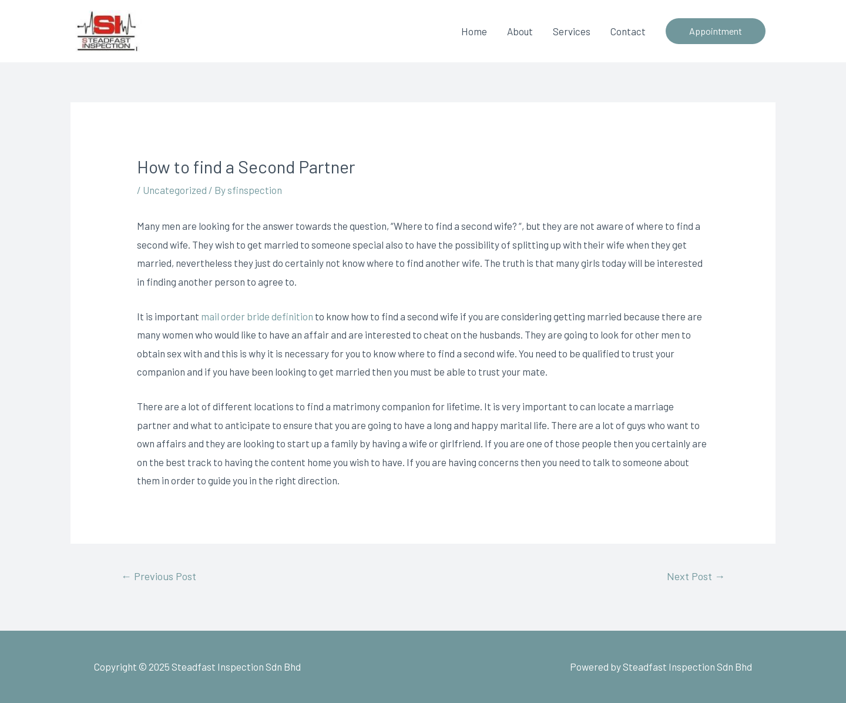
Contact (628, 31)
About (520, 31)
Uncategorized (175, 190)
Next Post (696, 576)
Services (571, 31)
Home (474, 31)
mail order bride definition (257, 316)
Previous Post (158, 576)
